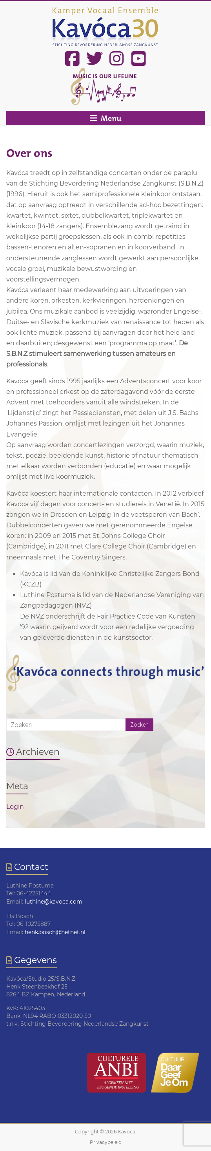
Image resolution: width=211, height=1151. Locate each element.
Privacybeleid (106, 1142)
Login (15, 806)
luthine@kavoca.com (53, 901)
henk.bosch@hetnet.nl (55, 932)
